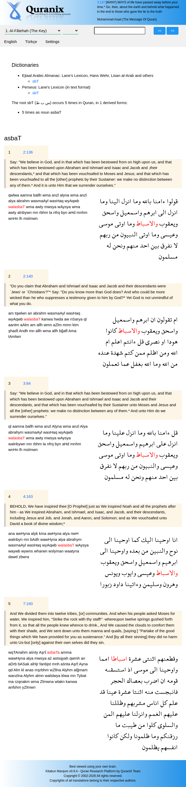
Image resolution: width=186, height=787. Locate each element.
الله (173, 352)
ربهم (105, 234)
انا (174, 539)
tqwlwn (21, 313)
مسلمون (168, 256)
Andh (24, 331)
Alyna (57, 426)
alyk (35, 533)
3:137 (101, 2)
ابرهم (149, 212)
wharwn (41, 551)
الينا (114, 201)
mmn (68, 325)
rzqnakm (23, 681)
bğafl (63, 331)
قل (140, 341)
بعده (134, 550)
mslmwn (30, 218)
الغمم (154, 713)
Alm (17, 670)
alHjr (34, 664)
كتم (128, 352)
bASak (24, 664)
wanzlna (15, 675)
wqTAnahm (18, 652)
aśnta (66, 664)
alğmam (81, 670)
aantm (14, 325)
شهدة (116, 352)
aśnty (34, 652)
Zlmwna (47, 681)
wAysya (65, 207)
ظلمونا (140, 735)
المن (109, 713)
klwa (65, 675)
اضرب (150, 680)
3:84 (27, 383)
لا (175, 245)
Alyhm (68, 670)
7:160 (28, 603)
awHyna (23, 533)
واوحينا (118, 550)
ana (12, 533)
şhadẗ (13, 331)
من (114, 234)
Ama (72, 331)
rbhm (44, 212)
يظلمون (150, 747)
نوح (173, 550)
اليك (146, 539)
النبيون (128, 234)
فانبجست (165, 691)
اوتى (119, 223)
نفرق (165, 245)
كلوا (150, 724)
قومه (172, 680)
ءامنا (158, 201)
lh (21, 218)
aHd (72, 212)
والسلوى (167, 724)
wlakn (60, 681)
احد (143, 245)
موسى (106, 223)
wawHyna (49, 539)
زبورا (106, 584)
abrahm (24, 201)
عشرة (134, 658)
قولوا (171, 201)
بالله (146, 201)
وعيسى (168, 234)
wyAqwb (72, 201)
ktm (76, 325)
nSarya (77, 319)
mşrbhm (42, 670)
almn (40, 675)
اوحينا (161, 539)
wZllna (56, 670)
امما (104, 658)
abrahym (16, 432)
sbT (35, 81)
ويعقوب (168, 223)
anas (30, 670)
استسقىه (115, 669)
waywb (14, 551)
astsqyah (61, 658)
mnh (56, 664)
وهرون (170, 584)
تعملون (111, 363)
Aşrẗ (43, 652)
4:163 (28, 496)
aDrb (13, 664)
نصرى (152, 341)
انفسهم (168, 747)
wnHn (13, 218)
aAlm (25, 325)
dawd (13, 557)
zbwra (24, 557)
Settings (52, 41)
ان (152, 319)
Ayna (83, 664)
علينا (117, 432)
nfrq (57, 212)
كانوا (111, 330)
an (30, 313)
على (160, 443)
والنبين (158, 550)
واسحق (110, 212)
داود (117, 584)
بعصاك (133, 680)
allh (40, 325)
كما (135, 539)
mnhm (81, 212)
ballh (37, 195)
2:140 (28, 276)
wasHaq (57, 201)
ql (85, 319)
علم (172, 702)
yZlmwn (28, 687)
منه (148, 691)
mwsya (51, 207)
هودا (172, 341)
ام (175, 319)
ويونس (112, 572)
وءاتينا (132, 584)
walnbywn (17, 444)
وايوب (128, 572)
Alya (84, 426)
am (11, 313)
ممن (139, 352)
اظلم (151, 352)
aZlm (58, 325)
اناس (152, 702)
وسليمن (151, 584)
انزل (125, 201)
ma (11, 681)
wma (47, 195)
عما (124, 363)
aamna (26, 195)
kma (43, 533)
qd (10, 670)
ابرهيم (146, 443)
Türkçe (31, 41)
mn (36, 212)
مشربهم (135, 702)
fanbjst (45, 664)
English (10, 41)
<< (159, 31)
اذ (129, 669)
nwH (74, 533)
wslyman (56, 551)
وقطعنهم (167, 658)
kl (23, 670)
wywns (27, 551)
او (163, 341)
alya (12, 201)
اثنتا (137, 691)
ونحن (118, 245)
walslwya (53, 675)
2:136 (28, 152)
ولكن (125, 735)
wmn (48, 325)
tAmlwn (14, 336)
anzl (56, 195)
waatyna (72, 551)
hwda (59, 319)
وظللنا (118, 702)
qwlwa (14, 195)
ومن (163, 352)
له (108, 245)
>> (172, 31)
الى (161, 212)
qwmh (75, 658)
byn (64, 212)
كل (163, 702)
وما (136, 201)
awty (39, 207)
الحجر (117, 680)
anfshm (15, 687)
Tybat (81, 675)
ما (117, 724)
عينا (111, 691)
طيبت (128, 724)
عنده (103, 352)
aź (50, 658)
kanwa (47, 319)
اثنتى (148, 658)
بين (154, 245)
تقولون (164, 319)
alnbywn (25, 212)
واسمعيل (130, 212)
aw (67, 319)
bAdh (35, 539)
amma (66, 652)
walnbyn (16, 539)
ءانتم (129, 341)
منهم (131, 245)
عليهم (170, 713)
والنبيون (148, 465)
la (51, 212)
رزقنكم (168, 735)
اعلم (116, 341)
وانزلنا (138, 713)
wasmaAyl (40, 201)
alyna (65, 195)
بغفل (136, 363)
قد (102, 691)
